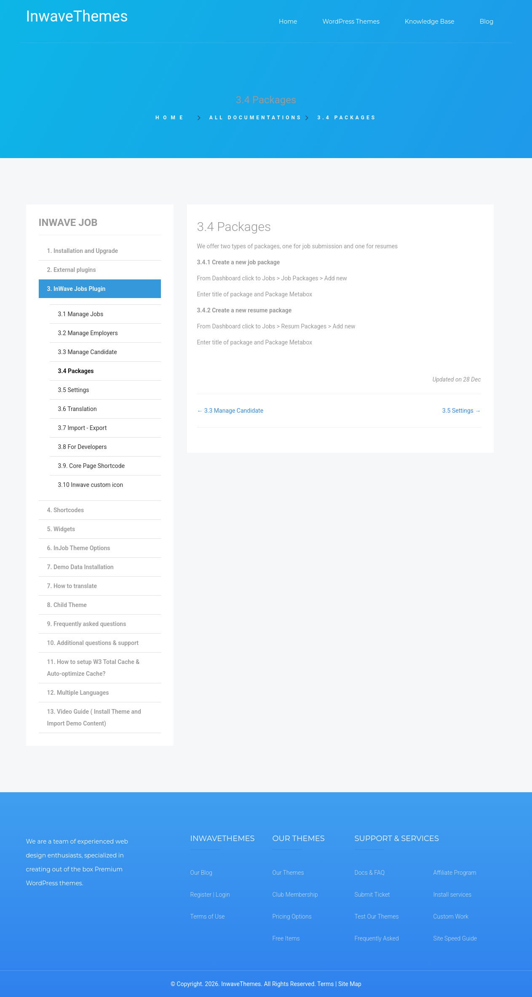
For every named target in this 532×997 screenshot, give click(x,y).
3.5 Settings (73, 390)
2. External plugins (71, 269)
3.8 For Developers (82, 446)
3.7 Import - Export (82, 428)
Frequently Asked (377, 938)
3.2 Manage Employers (88, 333)
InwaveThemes (77, 16)
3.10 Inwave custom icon (90, 484)
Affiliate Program (454, 872)
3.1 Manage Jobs (81, 314)
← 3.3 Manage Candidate (230, 410)
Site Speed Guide (455, 938)
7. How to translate (72, 586)
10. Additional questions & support (93, 643)
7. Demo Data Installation (80, 567)
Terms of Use (207, 916)
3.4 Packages (76, 371)
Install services (452, 894)
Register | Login (210, 894)
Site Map (349, 984)
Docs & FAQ (370, 872)
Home (173, 118)
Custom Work (451, 916)
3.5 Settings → (461, 410)
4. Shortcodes (65, 510)
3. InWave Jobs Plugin (76, 288)
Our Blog (201, 872)
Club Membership (295, 894)
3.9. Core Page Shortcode (91, 465)
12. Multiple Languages (78, 692)
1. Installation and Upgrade (82, 250)
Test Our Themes (377, 916)
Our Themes (288, 872)
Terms (325, 984)
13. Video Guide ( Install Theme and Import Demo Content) (94, 717)
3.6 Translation (77, 409)
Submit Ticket (372, 894)
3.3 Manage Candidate (87, 352)
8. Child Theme (67, 605)
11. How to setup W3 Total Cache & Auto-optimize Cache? (93, 667)
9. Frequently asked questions (86, 624)
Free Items (286, 938)
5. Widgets (61, 529)
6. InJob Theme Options (78, 548)
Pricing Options (292, 916)
